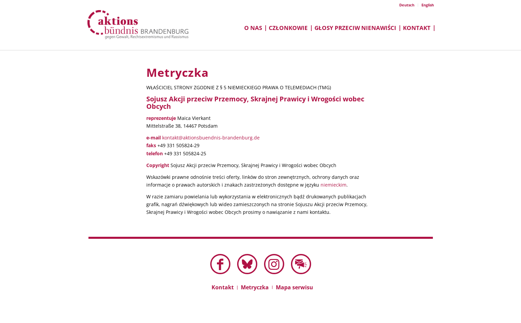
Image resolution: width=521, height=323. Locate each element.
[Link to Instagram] (274, 264)
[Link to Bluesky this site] (247, 264)
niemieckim (333, 185)
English (427, 4)
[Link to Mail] (301, 264)
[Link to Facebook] (220, 264)
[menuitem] (407, 5)
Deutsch (406, 4)
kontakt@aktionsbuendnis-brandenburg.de (211, 137)
